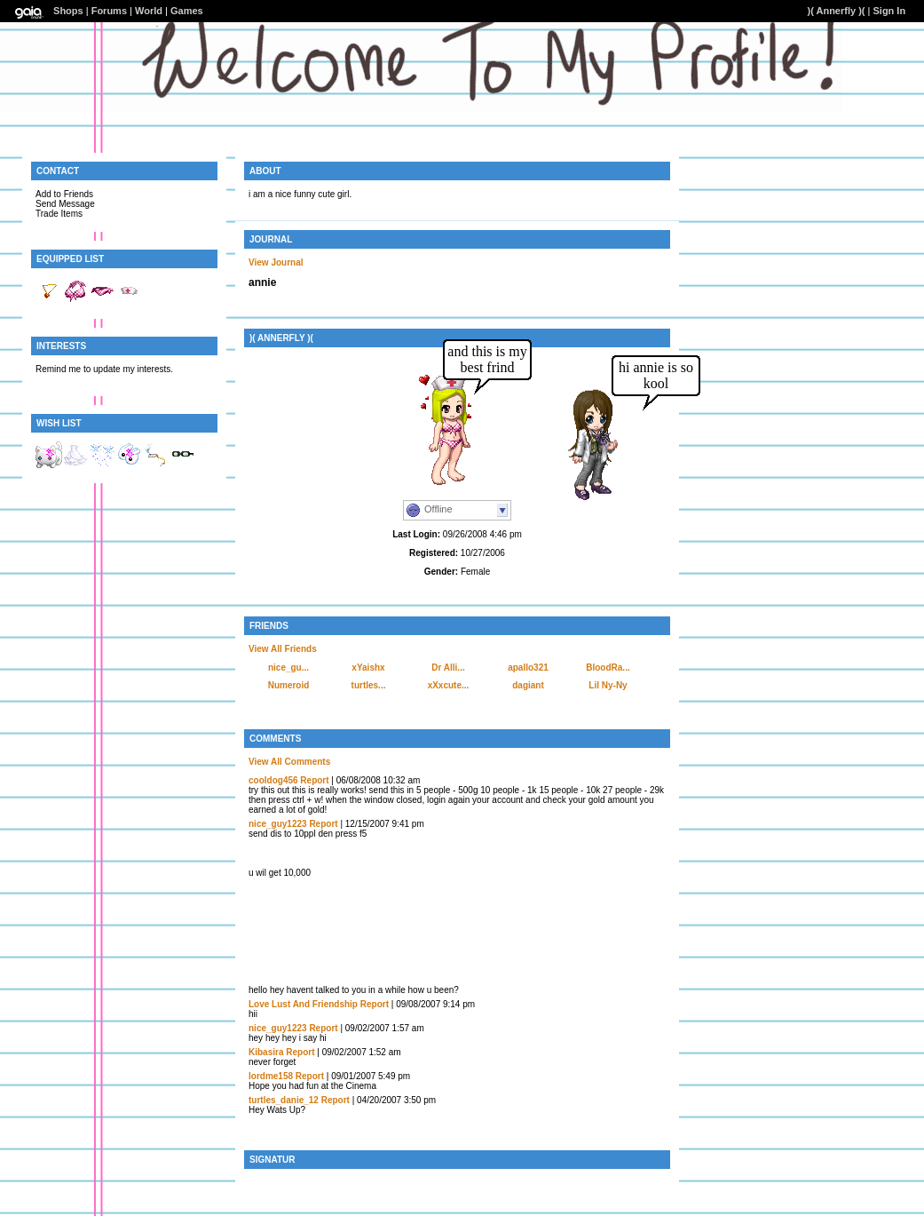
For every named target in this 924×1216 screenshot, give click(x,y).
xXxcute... (449, 685)
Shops (68, 10)
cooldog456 (273, 780)
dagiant (528, 685)
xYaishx (367, 667)
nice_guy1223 (278, 824)
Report (314, 780)
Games (186, 10)
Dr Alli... (447, 667)
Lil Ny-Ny (607, 685)
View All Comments (289, 762)
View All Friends (283, 649)
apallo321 (528, 667)
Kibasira (266, 1052)
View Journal (276, 262)
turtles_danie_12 (284, 1100)
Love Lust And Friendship (303, 1004)
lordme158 (271, 1076)
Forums (109, 10)
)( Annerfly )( (836, 10)
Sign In (889, 10)
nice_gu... (288, 667)
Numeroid (289, 685)
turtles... (368, 685)
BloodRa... (607, 667)
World (148, 10)
